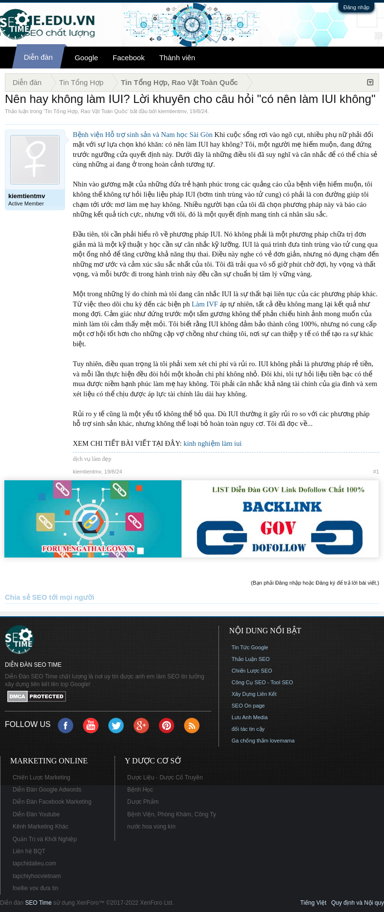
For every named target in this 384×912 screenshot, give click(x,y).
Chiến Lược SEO (252, 671)
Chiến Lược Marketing (41, 777)
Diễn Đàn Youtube (36, 814)
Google (86, 57)
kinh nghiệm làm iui (213, 443)
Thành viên (177, 57)
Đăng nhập (356, 7)
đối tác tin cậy (248, 729)
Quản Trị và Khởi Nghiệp (45, 839)
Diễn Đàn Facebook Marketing (52, 801)
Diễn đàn (38, 57)
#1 (376, 471)
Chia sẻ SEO (26, 597)
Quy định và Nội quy (357, 902)
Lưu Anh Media (249, 717)
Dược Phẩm (143, 801)
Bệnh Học (140, 789)
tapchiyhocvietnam (37, 876)
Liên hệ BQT (29, 851)
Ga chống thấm (250, 740)
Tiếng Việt (313, 902)
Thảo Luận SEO (251, 659)
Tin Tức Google (250, 647)
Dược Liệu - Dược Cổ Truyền (165, 777)
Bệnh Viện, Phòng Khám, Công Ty (171, 814)
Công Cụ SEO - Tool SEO (262, 682)
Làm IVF (205, 304)
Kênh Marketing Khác (40, 826)
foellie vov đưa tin (35, 888)
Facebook (129, 57)
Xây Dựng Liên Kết (254, 694)
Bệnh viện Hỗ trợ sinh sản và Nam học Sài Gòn (143, 134)
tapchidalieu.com (34, 863)
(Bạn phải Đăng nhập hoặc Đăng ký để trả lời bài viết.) (315, 583)
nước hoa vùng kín (151, 826)
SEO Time (38, 902)
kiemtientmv (172, 111)
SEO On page (248, 706)
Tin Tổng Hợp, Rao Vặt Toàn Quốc (86, 111)
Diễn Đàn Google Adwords (47, 789)
